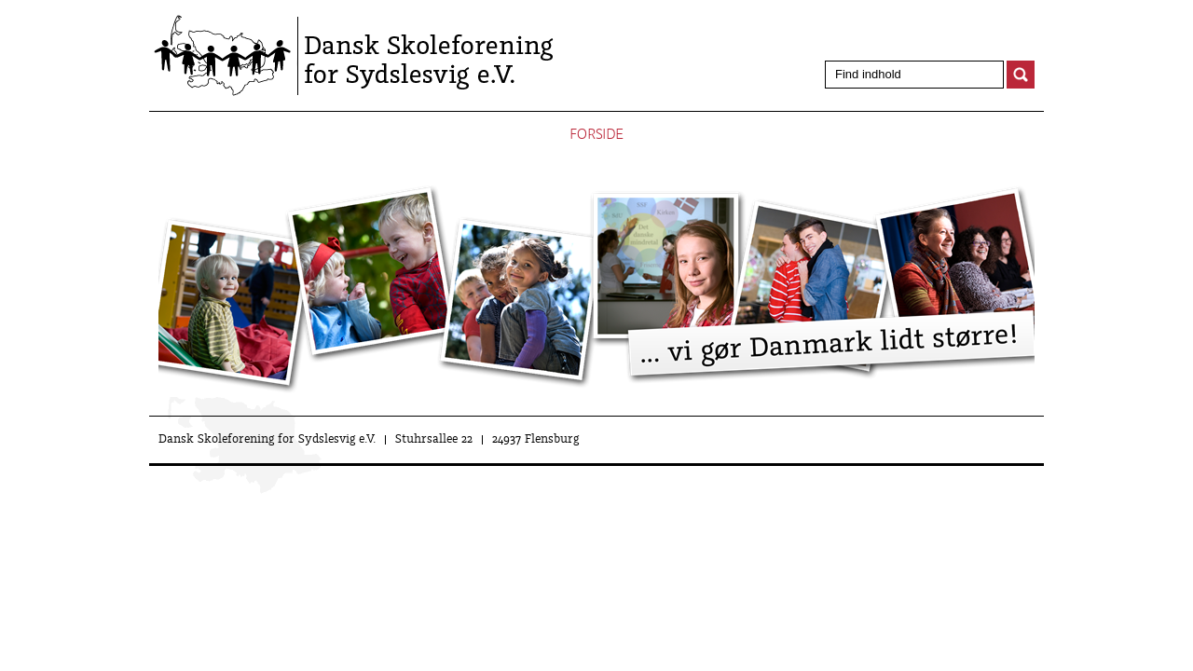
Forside (596, 135)
